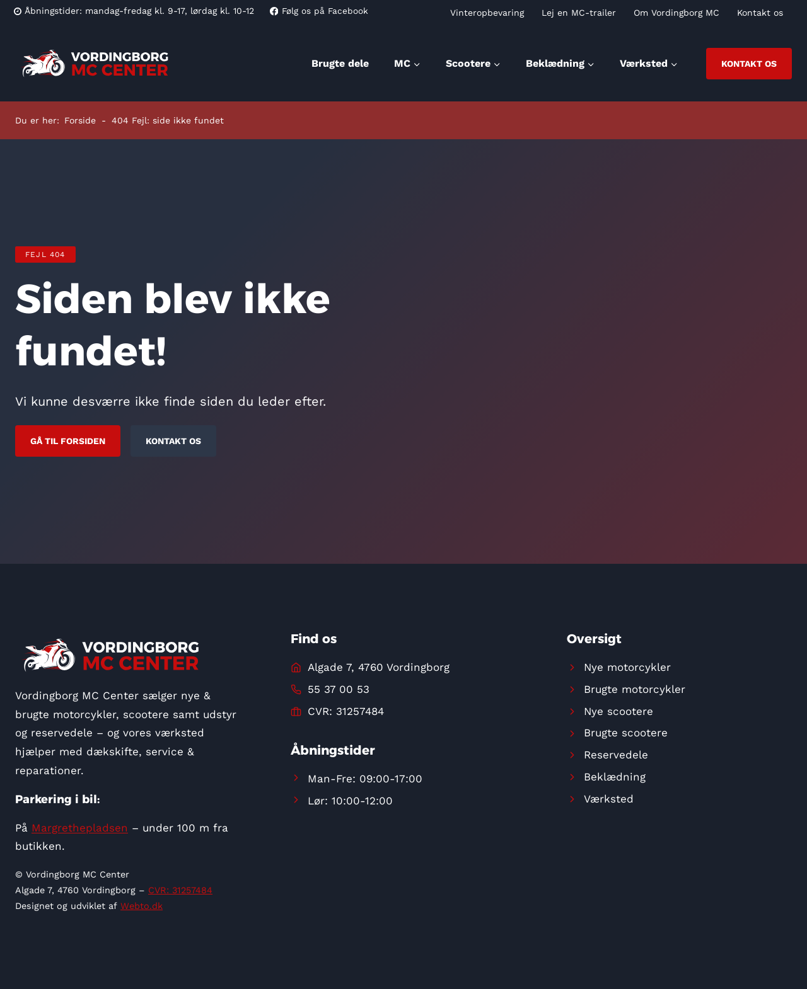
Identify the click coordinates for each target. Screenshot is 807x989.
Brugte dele (340, 63)
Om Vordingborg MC (676, 13)
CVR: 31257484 (180, 890)
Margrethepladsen (80, 827)
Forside (80, 120)
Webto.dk (141, 906)
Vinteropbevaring (487, 13)
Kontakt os (760, 13)
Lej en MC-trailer (579, 13)
